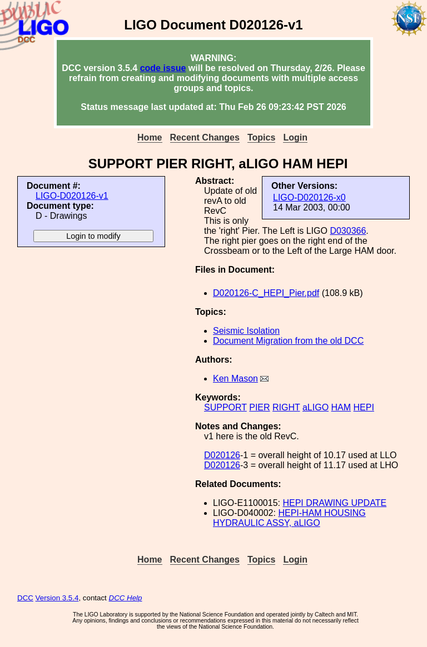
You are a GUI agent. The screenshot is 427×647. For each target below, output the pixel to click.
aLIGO (315, 407)
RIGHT (286, 407)
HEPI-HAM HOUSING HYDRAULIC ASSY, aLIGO (289, 518)
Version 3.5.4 (57, 598)
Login (295, 137)
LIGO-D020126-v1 (72, 195)
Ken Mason (235, 378)
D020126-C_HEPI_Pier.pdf (266, 293)
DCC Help (125, 598)
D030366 (348, 230)
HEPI (364, 407)
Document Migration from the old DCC (288, 340)
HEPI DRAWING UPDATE (334, 503)
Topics (261, 137)
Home (149, 137)
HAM (341, 407)
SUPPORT (225, 407)
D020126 (222, 455)
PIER (259, 407)
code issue (163, 68)
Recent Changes (205, 137)
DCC (25, 598)
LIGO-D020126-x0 (309, 197)
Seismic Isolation (246, 330)
